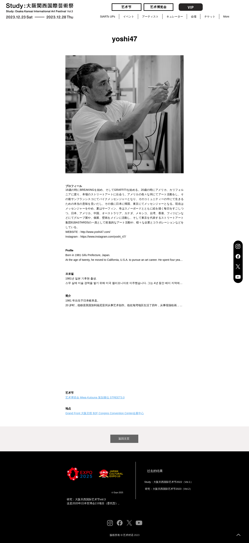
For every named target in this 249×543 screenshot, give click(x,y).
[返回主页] (124, 439)
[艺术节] (126, 7)
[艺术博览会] (158, 7)
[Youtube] (238, 277)
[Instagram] (238, 246)
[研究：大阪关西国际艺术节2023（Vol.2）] (168, 489)
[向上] (238, 534)
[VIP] (191, 7)
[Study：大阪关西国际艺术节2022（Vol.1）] (168, 482)
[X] (238, 267)
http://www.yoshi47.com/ (95, 231)
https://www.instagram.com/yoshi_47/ (103, 236)
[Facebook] (238, 256)
